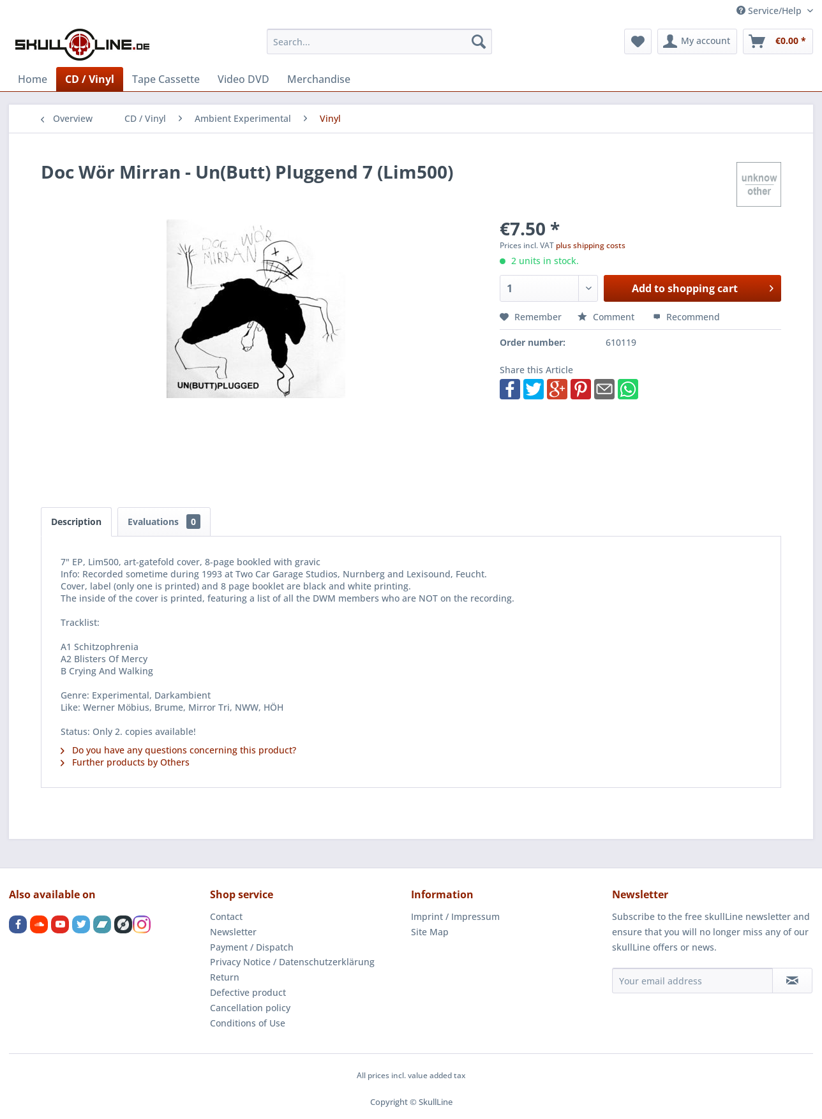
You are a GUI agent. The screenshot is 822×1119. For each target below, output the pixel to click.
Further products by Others (125, 762)
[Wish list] (638, 41)
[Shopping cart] (778, 41)
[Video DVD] (243, 79)
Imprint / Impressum (455, 916)
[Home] (32, 79)
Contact (226, 916)
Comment (607, 317)
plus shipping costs (590, 245)
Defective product (248, 992)
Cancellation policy (250, 1008)
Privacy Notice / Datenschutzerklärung (292, 962)
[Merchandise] (318, 79)
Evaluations (164, 521)
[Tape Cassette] (166, 79)
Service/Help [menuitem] (770, 10)
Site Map (430, 932)
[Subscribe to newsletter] (792, 980)
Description (76, 521)
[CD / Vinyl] (89, 79)
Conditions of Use (247, 1023)
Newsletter (233, 932)
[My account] (697, 41)
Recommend (686, 317)
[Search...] (379, 41)
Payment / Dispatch (252, 947)
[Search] (478, 41)
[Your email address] (692, 980)
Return (224, 977)
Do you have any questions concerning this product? (178, 750)
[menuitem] (379, 41)
